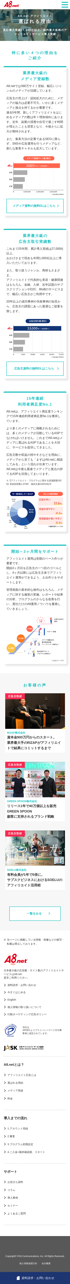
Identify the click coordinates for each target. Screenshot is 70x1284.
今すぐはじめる (16, 992)
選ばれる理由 (15, 1082)
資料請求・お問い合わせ (21, 985)
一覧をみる (34, 913)
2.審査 (11, 1136)
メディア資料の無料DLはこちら (34, 205)
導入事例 (12, 1197)
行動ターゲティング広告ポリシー (27, 1014)
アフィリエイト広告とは (21, 1075)
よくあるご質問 (16, 1213)
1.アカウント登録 (17, 1128)
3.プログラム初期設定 (20, 1144)
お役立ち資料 (15, 1182)
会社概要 (46, 1263)
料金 (10, 1098)
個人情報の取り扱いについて (24, 1007)
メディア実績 (15, 1090)
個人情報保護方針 (28, 1263)
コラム (11, 1189)
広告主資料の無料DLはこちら (34, 368)
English (11, 999)
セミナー (12, 1205)
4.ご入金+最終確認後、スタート (26, 1152)
